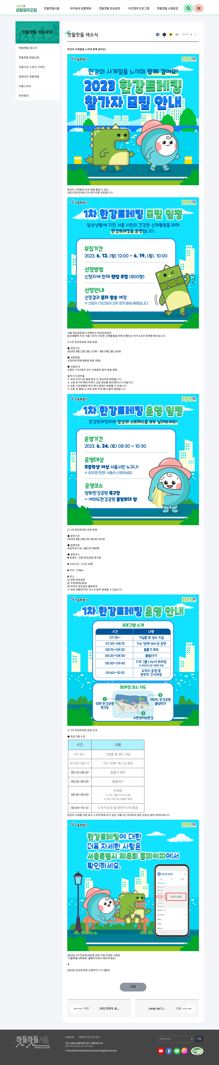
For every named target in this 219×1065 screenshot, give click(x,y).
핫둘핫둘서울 (51, 8)
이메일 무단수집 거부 (89, 1037)
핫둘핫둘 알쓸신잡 (29, 57)
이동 (199, 1039)
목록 (133, 987)
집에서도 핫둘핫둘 (29, 76)
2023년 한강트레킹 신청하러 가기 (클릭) (88, 970)
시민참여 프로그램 (138, 8)
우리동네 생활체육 (80, 8)
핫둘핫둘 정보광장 (109, 8)
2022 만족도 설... (109, 1008)
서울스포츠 (25, 86)
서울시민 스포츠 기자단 (32, 67)
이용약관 (69, 1037)
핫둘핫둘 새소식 (28, 48)
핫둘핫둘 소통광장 (167, 8)
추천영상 (24, 95)
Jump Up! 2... (156, 1008)
